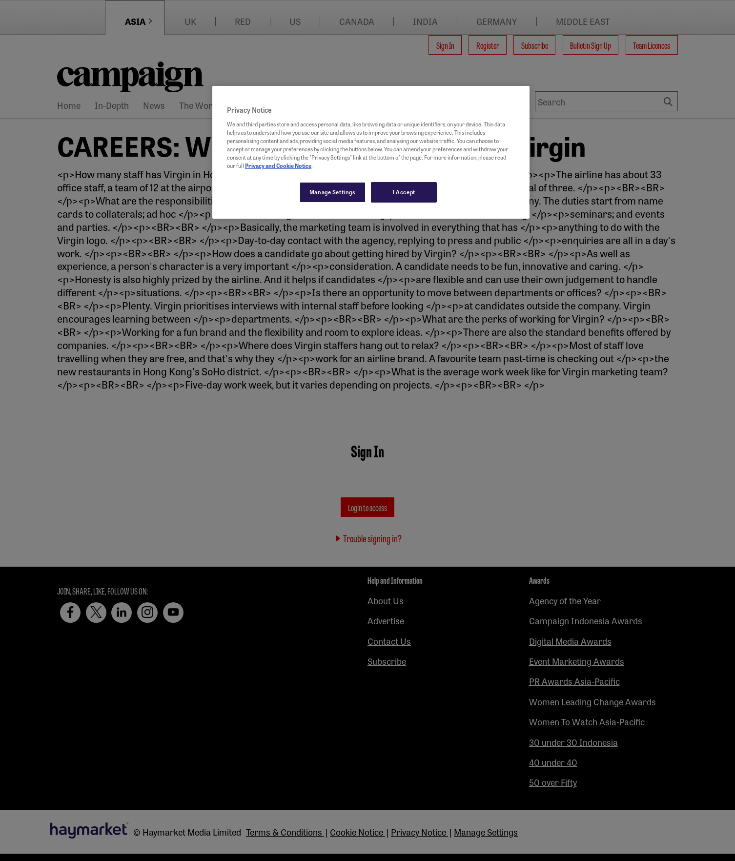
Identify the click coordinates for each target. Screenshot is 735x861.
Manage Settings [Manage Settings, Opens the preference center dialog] (332, 192)
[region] (371, 152)
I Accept (403, 192)
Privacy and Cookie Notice (278, 165)
